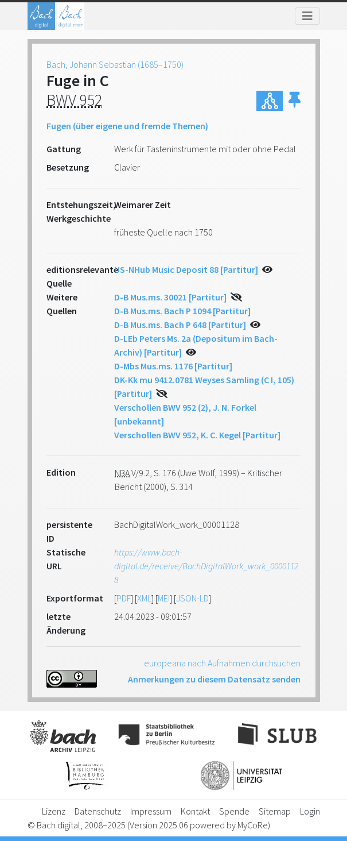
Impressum (150, 811)
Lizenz (53, 811)
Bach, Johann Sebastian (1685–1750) (115, 64)
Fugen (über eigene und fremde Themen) (127, 126)
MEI (164, 598)
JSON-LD (192, 598)
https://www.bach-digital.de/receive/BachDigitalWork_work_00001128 (206, 565)
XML (144, 598)
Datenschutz (98, 811)
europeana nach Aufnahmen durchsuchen (222, 663)
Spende (234, 811)
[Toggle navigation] (307, 16)
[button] (294, 101)
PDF (123, 598)
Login (310, 811)
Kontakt (195, 811)
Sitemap (275, 811)
